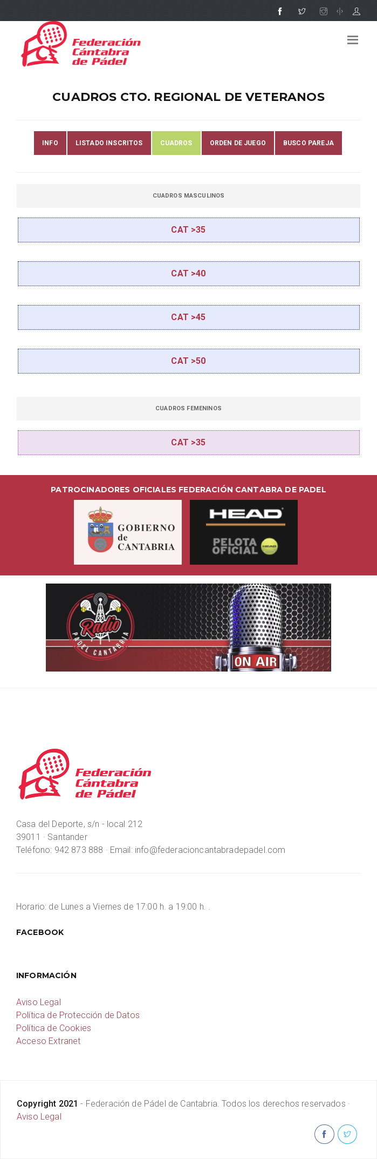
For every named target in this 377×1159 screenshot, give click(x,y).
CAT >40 (188, 273)
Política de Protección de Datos (78, 1015)
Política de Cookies (53, 1028)
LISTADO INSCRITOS (109, 143)
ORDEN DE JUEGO (238, 143)
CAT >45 (188, 317)
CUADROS (176, 143)
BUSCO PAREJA (308, 143)
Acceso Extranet (48, 1041)
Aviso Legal (38, 1002)
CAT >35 (188, 230)
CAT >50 (188, 361)
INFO (50, 143)
